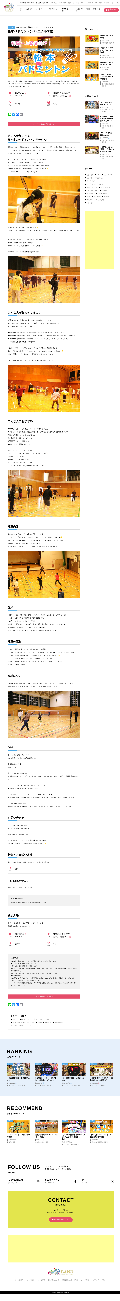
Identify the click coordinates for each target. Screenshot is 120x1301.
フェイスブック (61, 1181)
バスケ (98, 157)
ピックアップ (107, 157)
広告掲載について (53, 1280)
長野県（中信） (37, 1019)
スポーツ (14, 1019)
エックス (98, 1181)
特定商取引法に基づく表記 (70, 1280)
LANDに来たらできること (67, 2)
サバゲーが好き (90, 163)
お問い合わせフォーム (61, 1220)
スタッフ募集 (99, 2)
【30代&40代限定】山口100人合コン (73, 1079)
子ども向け (100, 182)
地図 (69, 96)
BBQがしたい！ (99, 160)
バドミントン (25, 1019)
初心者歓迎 (47, 1022)
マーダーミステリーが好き (94, 166)
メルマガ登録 (89, 2)
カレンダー (39, 9)
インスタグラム (24, 1181)
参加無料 (105, 179)
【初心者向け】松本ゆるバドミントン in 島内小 (46, 1136)
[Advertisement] (99, 222)
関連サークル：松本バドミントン (21, 1025)
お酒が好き (104, 173)
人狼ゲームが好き (91, 169)
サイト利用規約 (85, 1280)
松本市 (47, 1019)
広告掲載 (107, 2)
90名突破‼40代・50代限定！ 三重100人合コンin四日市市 (101, 1079)
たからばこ (89, 157)
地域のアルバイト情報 (83, 9)
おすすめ (88, 160)
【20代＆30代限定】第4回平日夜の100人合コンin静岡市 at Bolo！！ (73, 1137)
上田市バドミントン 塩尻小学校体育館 (18, 1136)
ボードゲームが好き (92, 173)
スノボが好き (90, 176)
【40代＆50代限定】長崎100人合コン (18, 1079)
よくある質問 (80, 2)
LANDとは (55, 2)
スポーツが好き (29, 1022)
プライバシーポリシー (100, 1280)
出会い (39, 1022)
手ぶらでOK (89, 185)
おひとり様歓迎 (16, 1022)
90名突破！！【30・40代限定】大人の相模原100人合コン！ (103, 109)
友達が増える (58, 1022)
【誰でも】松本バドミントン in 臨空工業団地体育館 (101, 1136)
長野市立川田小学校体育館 (103, 35)
